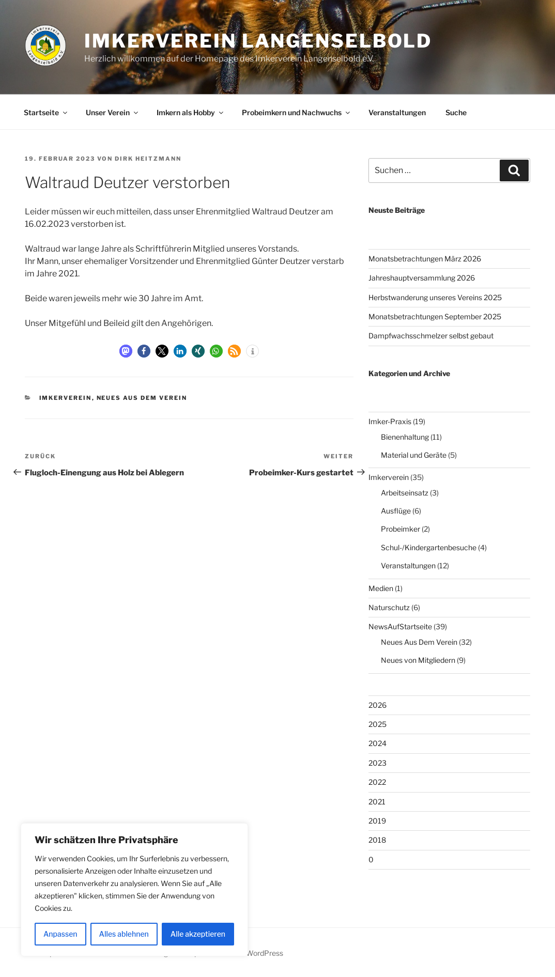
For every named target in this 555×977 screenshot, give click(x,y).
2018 (377, 839)
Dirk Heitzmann (148, 158)
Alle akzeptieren (198, 933)
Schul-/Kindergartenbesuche (428, 547)
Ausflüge (396, 510)
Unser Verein (113, 112)
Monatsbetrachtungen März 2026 (424, 258)
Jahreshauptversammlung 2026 (421, 277)
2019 (377, 820)
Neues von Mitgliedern (418, 660)
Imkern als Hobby (191, 112)
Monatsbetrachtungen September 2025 (434, 316)
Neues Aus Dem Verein (142, 397)
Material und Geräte (413, 455)
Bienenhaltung (405, 436)
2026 (377, 705)
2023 (377, 762)
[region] (134, 889)
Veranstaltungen (397, 112)
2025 (377, 724)
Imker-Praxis (389, 421)
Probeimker (400, 528)
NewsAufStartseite (400, 626)
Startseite (46, 112)
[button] (125, 351)
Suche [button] (456, 112)
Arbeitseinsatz (404, 492)
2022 (377, 782)
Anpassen (60, 933)
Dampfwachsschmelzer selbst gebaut (431, 335)
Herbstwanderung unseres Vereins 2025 (435, 297)
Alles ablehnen (124, 933)
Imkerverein (65, 397)
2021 (377, 801)
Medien (380, 588)
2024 (377, 743)
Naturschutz (389, 607)
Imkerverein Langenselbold (258, 40)
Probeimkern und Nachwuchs (296, 112)
